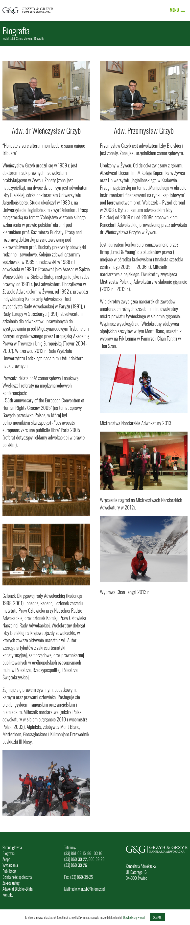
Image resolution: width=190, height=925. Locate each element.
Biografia (8, 853)
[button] (177, 10)
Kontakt (7, 895)
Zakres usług (11, 883)
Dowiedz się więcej (134, 917)
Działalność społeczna (17, 877)
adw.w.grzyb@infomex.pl (88, 889)
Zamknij (157, 917)
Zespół (6, 859)
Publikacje (9, 871)
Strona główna (24, 38)
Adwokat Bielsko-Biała (17, 889)
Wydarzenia (10, 865)
